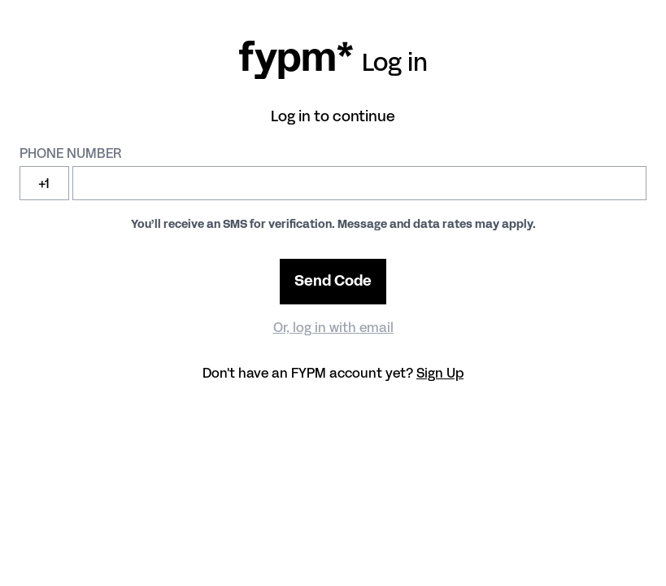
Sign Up (440, 372)
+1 (44, 182)
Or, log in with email (333, 327)
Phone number (70, 152)
